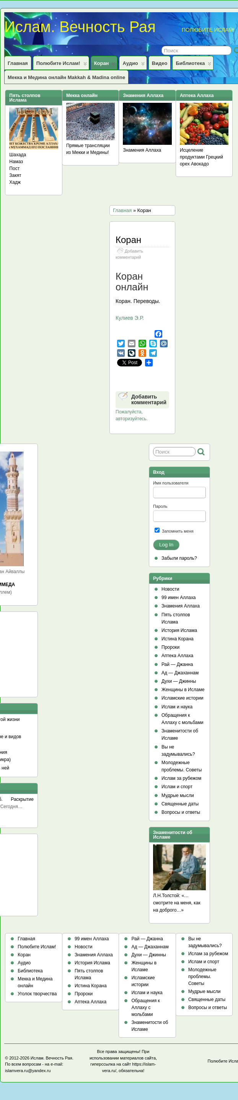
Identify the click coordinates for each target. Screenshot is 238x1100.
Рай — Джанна (177, 664)
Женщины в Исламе (182, 689)
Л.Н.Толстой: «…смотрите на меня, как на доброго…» (177, 903)
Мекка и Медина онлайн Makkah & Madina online (66, 77)
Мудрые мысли (177, 795)
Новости (170, 589)
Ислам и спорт (176, 786)
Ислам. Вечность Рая (80, 26)
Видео (160, 63)
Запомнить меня (174, 530)
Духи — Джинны (178, 681)
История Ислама (179, 630)
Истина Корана (177, 639)
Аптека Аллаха (177, 655)
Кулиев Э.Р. (130, 318)
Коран (105, 65)
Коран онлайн (132, 281)
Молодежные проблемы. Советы (202, 976)
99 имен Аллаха (178, 597)
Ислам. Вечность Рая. (52, 1058)
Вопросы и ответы (180, 812)
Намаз (16, 161)
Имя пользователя (170, 483)
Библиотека (193, 65)
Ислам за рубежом (181, 778)
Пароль (160, 506)
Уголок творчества (37, 993)
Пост (14, 168)
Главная (18, 63)
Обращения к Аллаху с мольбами (145, 1007)
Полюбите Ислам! (61, 65)
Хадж (15, 182)
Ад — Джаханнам (180, 673)
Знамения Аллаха (142, 150)
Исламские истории (182, 698)
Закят (15, 175)
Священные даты (180, 804)
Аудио (133, 65)
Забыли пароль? (179, 558)
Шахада (17, 154)
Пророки (170, 647)
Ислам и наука (176, 707)
